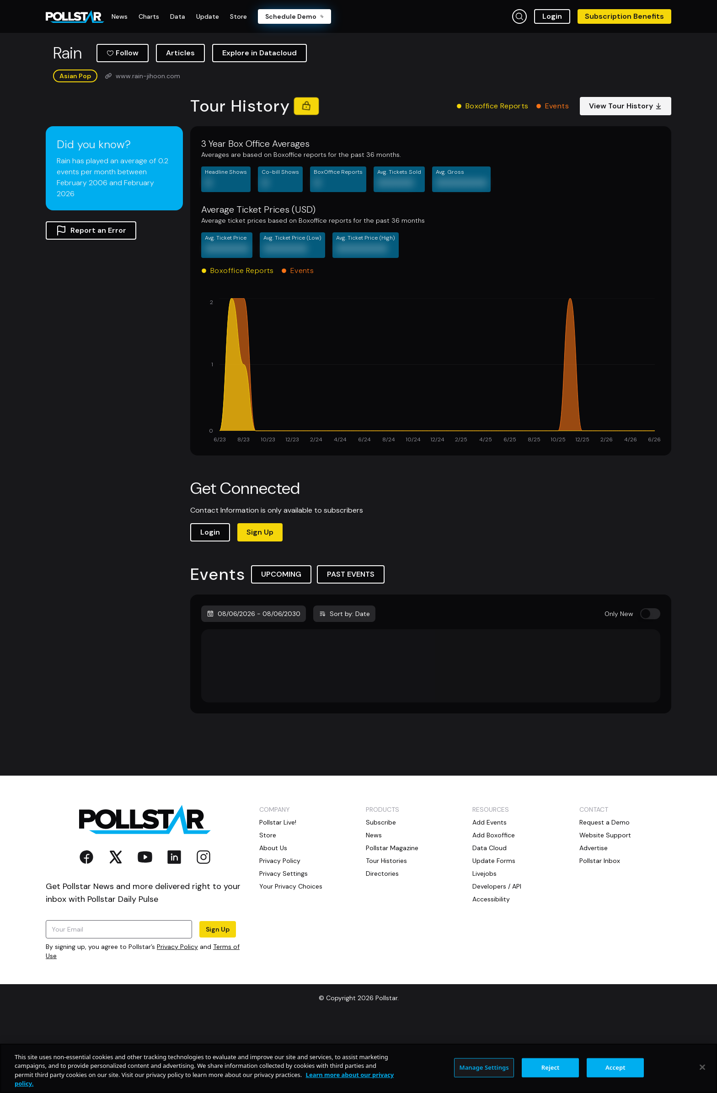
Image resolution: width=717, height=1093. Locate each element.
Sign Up (259, 602)
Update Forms (493, 931)
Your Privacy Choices (290, 957)
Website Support (605, 905)
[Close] (702, 1067)
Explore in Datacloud (259, 123)
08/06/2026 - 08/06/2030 (253, 684)
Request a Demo (604, 893)
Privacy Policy (177, 1017)
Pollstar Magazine (392, 918)
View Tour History (625, 176)
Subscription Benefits (624, 16)
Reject (550, 1067)
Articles (180, 123)
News (374, 905)
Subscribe (381, 893)
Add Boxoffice (493, 905)
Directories (382, 944)
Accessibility (491, 969)
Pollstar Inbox (599, 931)
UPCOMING (281, 644)
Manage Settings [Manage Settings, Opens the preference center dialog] (484, 1067)
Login (552, 16)
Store (267, 905)
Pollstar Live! (277, 893)
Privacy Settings (283, 944)
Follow (123, 123)
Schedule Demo (294, 16)
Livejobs (484, 944)
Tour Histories (386, 931)
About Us (273, 918)
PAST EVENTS (351, 644)
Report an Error (91, 300)
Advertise (593, 918)
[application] (430, 442)
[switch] (650, 684)
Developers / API (496, 957)
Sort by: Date (344, 684)
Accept (615, 1067)
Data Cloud (489, 918)
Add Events (489, 893)
